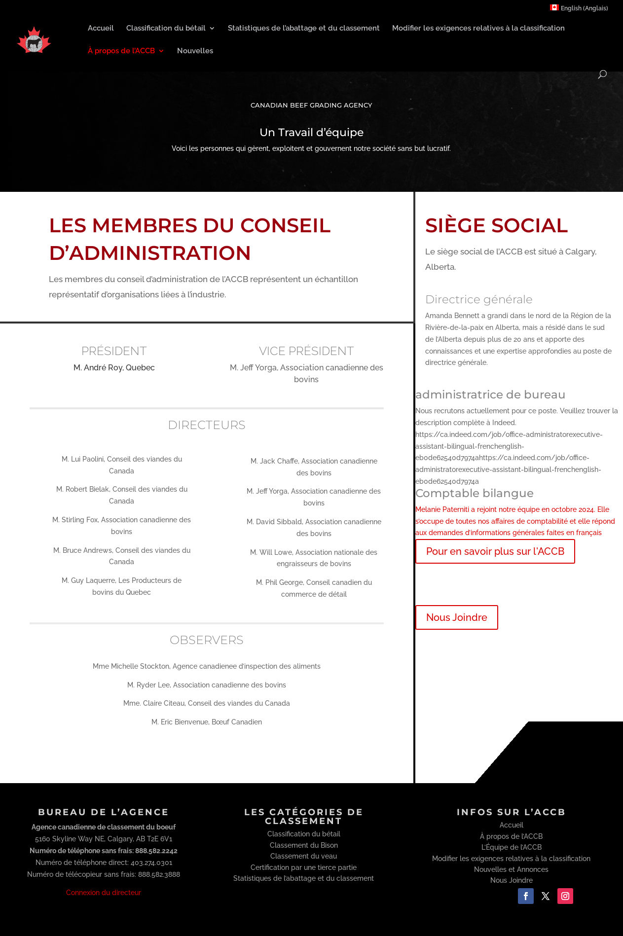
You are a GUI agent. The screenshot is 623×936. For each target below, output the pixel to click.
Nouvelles (195, 51)
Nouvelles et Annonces (511, 869)
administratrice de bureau (490, 394)
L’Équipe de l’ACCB (511, 847)
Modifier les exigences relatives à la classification (478, 29)
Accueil (101, 29)
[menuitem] (579, 10)
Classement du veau (303, 856)
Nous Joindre (456, 617)
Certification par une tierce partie (304, 867)
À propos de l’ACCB (121, 51)
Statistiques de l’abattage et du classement (304, 29)
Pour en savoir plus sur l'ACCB (495, 551)
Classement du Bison (304, 845)
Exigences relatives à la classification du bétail (519, 584)
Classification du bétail (166, 29)
